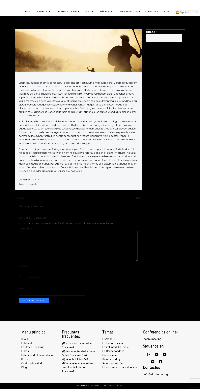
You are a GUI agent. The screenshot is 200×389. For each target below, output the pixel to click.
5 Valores (37, 179)
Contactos (151, 11)
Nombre (23, 266)
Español (182, 12)
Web (21, 288)
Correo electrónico (29, 277)
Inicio (28, 11)
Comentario (26, 229)
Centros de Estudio (129, 11)
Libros (89, 11)
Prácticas (106, 11)
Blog (166, 11)
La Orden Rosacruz (68, 11)
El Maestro (44, 11)
